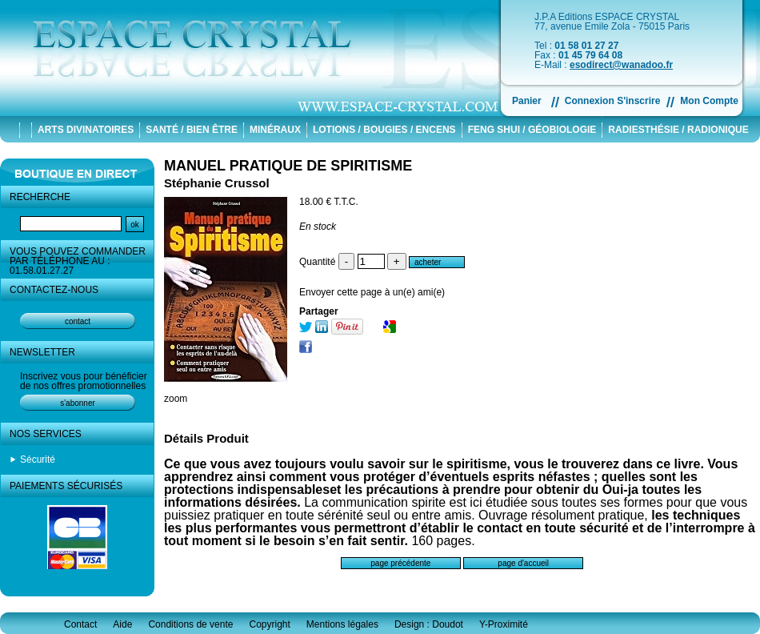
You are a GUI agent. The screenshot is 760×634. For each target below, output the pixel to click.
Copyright (269, 624)
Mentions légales (342, 624)
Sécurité (37, 459)
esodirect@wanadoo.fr (621, 64)
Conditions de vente (190, 624)
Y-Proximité (503, 624)
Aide (122, 624)
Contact (80, 624)
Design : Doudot (428, 624)
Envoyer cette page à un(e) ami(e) (372, 292)
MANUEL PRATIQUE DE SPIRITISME (288, 166)
